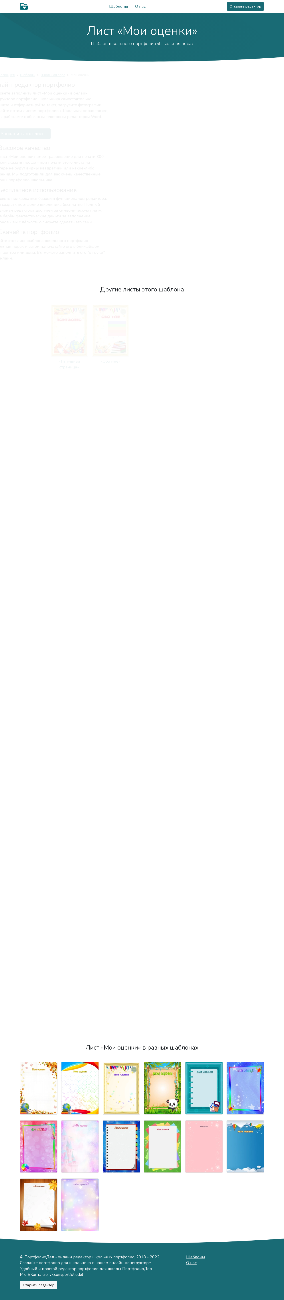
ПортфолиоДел (32, 75)
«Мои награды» (121, 862)
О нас (140, 6)
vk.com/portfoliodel (66, 1274)
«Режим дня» (38, 504)
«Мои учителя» (245, 576)
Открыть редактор (245, 6)
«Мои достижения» (39, 934)
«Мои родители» (121, 504)
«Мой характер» (204, 361)
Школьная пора (83, 75)
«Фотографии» (80, 576)
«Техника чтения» (245, 648)
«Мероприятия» (121, 719)
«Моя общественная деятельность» (204, 940)
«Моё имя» (163, 361)
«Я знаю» (38, 791)
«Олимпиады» (245, 862)
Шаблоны (118, 6)
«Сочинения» (121, 791)
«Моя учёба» (162, 576)
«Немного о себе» (121, 361)
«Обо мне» (80, 361)
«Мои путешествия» (38, 719)
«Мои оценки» (80, 648)
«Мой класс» (204, 576)
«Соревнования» (204, 862)
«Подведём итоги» (121, 1012)
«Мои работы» (245, 719)
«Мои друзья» (121, 433)
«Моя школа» (121, 576)
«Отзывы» (121, 934)
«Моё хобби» (245, 361)
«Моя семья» (80, 504)
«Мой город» (39, 433)
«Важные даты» (245, 433)
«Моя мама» (163, 504)
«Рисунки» (80, 791)
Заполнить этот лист (49, 134)
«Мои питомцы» (163, 433)
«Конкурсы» (163, 862)
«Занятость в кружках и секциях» (80, 940)
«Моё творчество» (204, 719)
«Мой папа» (204, 504)
